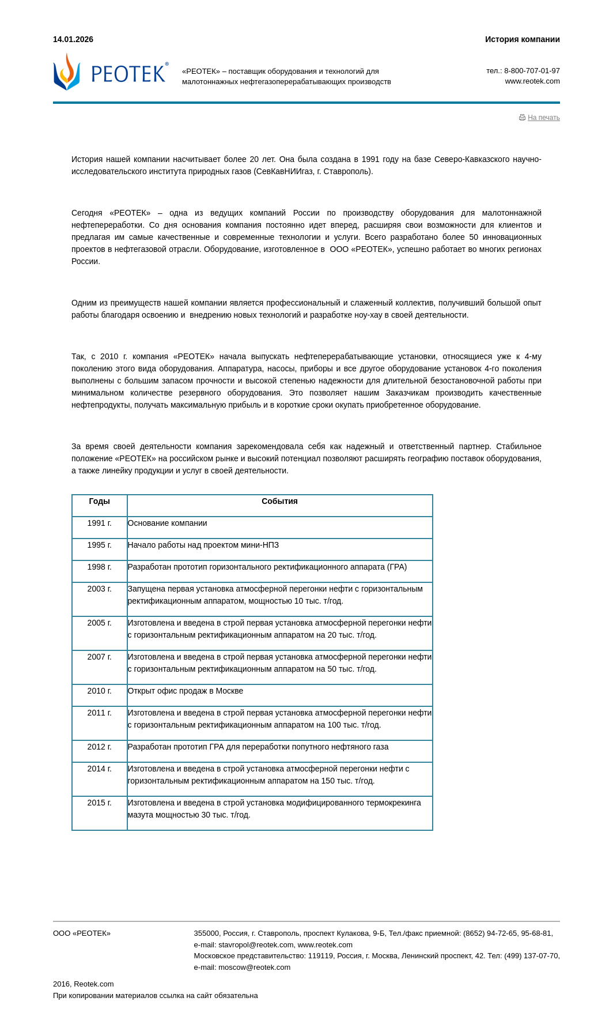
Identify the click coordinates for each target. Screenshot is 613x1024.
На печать (544, 118)
